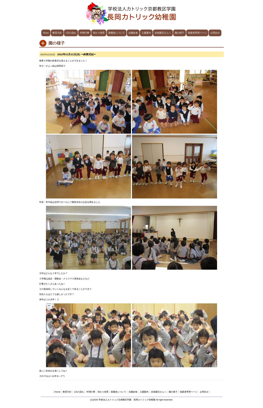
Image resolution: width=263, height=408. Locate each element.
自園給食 (133, 33)
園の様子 (179, 33)
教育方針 (57, 33)
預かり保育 (99, 33)
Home (46, 33)
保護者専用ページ (197, 33)
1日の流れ (71, 33)
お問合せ (215, 33)
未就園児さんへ (163, 33)
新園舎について (116, 33)
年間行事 (84, 33)
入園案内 (146, 33)
